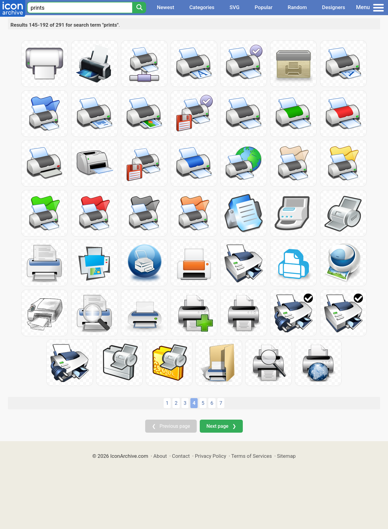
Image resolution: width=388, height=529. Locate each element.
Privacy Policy (210, 456)
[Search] (139, 7)
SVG (234, 7)
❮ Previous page (171, 426)
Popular (264, 7)
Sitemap (286, 456)
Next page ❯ (221, 426)
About (160, 456)
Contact (181, 456)
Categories (202, 7)
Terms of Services (251, 456)
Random (297, 7)
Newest (165, 7)
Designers (333, 7)
